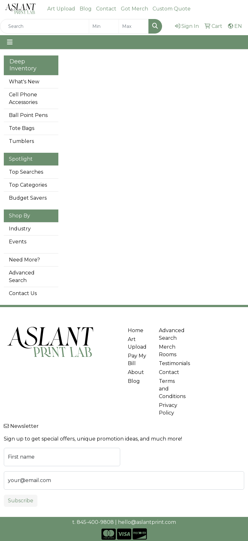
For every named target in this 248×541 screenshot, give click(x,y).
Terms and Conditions (170, 388)
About (136, 372)
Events (17, 242)
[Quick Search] (44, 26)
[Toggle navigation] (9, 42)
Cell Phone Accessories (23, 98)
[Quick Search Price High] (134, 26)
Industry (20, 229)
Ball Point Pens (28, 115)
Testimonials (170, 363)
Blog (86, 9)
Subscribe (20, 501)
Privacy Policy (168, 409)
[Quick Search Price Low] (104, 26)
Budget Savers (28, 198)
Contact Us (23, 293)
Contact (106, 9)
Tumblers (21, 141)
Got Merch (134, 9)
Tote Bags (21, 128)
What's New (24, 82)
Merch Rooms (167, 350)
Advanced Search (22, 276)
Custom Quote (172, 9)
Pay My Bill (137, 359)
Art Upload (61, 9)
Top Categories (28, 185)
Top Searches (26, 172)
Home (135, 330)
